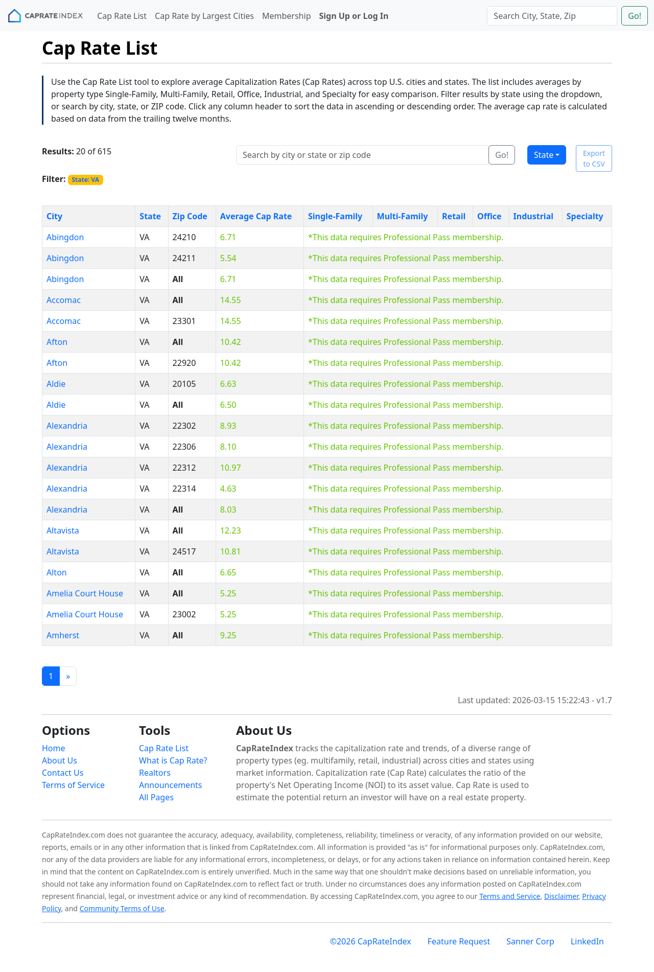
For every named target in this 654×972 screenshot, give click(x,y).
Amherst (62, 635)
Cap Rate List (122, 15)
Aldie (55, 383)
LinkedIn (587, 941)
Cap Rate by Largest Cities (204, 15)
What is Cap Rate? (173, 760)
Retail (453, 216)
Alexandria (66, 425)
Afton (56, 342)
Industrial (533, 216)
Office (489, 216)
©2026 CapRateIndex (370, 941)
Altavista (62, 530)
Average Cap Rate (256, 216)
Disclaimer (561, 896)
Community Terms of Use (122, 908)
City (54, 216)
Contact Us (62, 772)
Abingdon (65, 237)
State (543, 154)
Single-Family (335, 216)
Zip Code (190, 216)
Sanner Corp (530, 941)
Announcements (170, 785)
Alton (56, 572)
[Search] (552, 16)
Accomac (63, 300)
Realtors (155, 772)
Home (53, 748)
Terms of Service (73, 785)
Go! (634, 15)
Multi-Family (402, 216)
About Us (59, 760)
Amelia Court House (84, 593)
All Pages (156, 797)
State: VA (85, 179)
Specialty (585, 216)
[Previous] (68, 676)
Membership (286, 15)
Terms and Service (509, 896)
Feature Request (459, 941)
